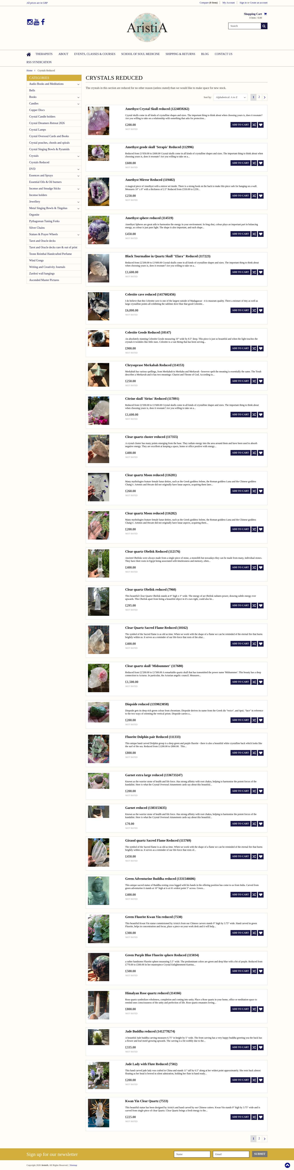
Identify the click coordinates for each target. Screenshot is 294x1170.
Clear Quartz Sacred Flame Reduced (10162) (156, 627)
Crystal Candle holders (42, 116)
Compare (209, 2)
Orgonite (34, 214)
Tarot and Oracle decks (42, 240)
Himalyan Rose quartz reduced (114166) (153, 993)
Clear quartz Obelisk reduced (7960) (150, 589)
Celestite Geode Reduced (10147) (148, 332)
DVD (32, 168)
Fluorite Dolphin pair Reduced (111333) (152, 737)
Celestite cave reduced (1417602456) (150, 294)
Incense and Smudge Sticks (45, 188)
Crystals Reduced (39, 162)
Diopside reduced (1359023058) (147, 704)
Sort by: (208, 97)
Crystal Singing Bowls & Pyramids (49, 149)
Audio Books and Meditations (46, 83)
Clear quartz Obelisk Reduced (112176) (152, 551)
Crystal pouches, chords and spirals (49, 142)
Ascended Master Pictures (44, 280)
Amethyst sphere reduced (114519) (149, 218)
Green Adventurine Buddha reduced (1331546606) (160, 878)
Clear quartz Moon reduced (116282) (151, 513)
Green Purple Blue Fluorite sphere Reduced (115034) (162, 955)
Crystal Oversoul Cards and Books (49, 136)
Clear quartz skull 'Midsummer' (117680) (154, 666)
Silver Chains (37, 227)
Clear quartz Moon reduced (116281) (151, 475)
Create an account (258, 2)
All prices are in (37, 2)
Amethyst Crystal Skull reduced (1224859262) (157, 109)
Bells (32, 90)
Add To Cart (240, 124)
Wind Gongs (36, 260)
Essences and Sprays (41, 175)
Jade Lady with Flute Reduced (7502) (151, 1064)
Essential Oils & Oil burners (45, 182)
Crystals (34, 155)
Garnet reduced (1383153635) (145, 807)
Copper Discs (37, 110)
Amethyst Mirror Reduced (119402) (150, 179)
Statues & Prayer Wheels (43, 234)
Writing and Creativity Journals (47, 267)
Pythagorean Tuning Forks (44, 221)
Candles (33, 103)
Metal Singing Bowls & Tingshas (48, 208)
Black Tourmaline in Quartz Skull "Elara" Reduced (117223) (167, 256)
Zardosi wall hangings (42, 273)
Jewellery (34, 201)
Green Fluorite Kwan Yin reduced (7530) (153, 917)
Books (33, 97)
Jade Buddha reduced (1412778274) (150, 1031)
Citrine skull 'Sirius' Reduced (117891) (152, 398)
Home (29, 70)
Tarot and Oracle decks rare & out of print (53, 247)
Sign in (243, 2)
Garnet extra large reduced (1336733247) (154, 775)
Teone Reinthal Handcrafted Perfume (50, 253)
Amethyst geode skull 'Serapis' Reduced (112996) (159, 147)
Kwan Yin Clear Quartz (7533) (146, 1101)
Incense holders (38, 195)
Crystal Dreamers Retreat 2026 (47, 123)
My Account (229, 2)
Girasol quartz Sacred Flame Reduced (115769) (158, 840)
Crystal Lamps (37, 129)
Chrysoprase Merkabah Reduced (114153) (154, 365)
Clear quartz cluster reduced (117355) (151, 437)
